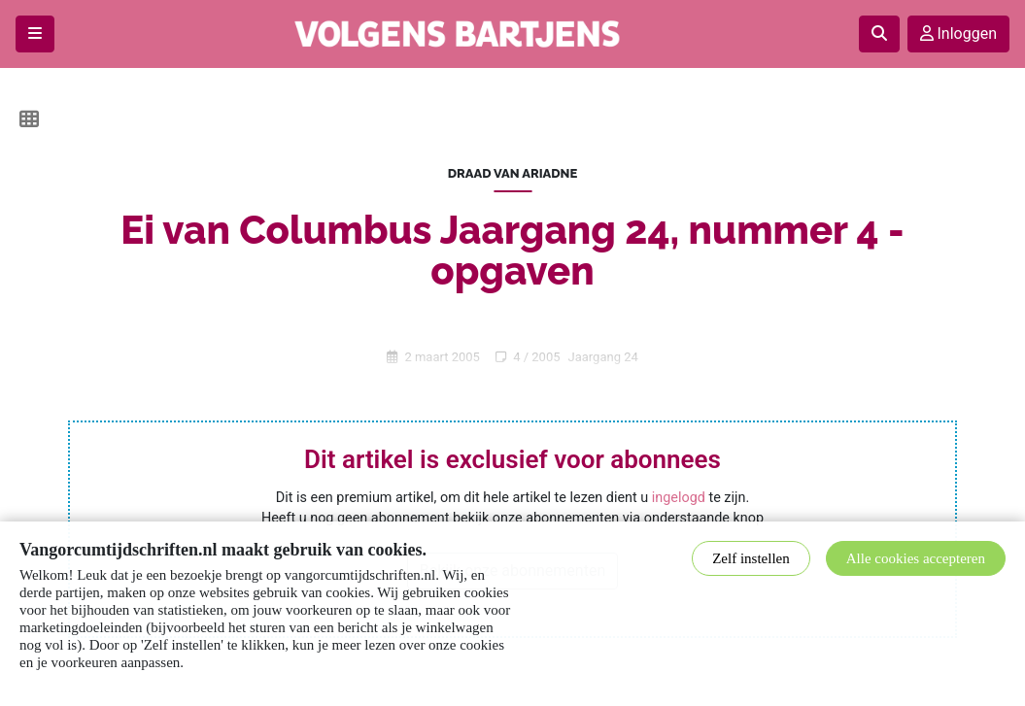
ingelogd (678, 497)
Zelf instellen (751, 558)
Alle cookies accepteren (915, 558)
